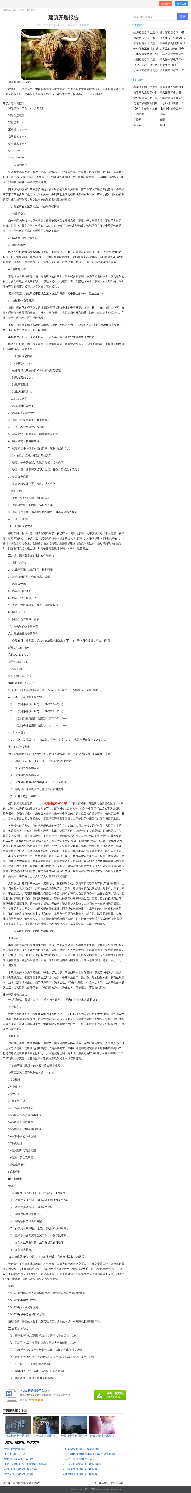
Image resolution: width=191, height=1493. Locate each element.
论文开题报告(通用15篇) (79, 1459)
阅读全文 (72, 25)
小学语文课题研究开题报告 (81, 1469)
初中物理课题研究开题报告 (81, 1474)
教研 (162, 124)
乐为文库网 (90, 1489)
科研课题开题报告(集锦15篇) (82, 1448)
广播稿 (137, 119)
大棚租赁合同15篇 (144, 59)
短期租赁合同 (168, 64)
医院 (162, 119)
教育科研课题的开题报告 (19, 1459)
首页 (15, 10)
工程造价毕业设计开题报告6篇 (83, 1464)
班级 (162, 114)
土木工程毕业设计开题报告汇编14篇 (25, 1464)
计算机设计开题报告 (16, 1448)
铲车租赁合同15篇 (144, 43)
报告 (22, 10)
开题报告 (30, 10)
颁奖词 (137, 124)
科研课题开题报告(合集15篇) (21, 1469)
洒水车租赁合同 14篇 (172, 32)
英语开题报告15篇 (15, 1454)
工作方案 (138, 114)
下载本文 (84, 25)
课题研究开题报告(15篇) (18, 1474)
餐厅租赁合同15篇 (144, 37)
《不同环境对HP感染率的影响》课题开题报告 (92, 1454)
